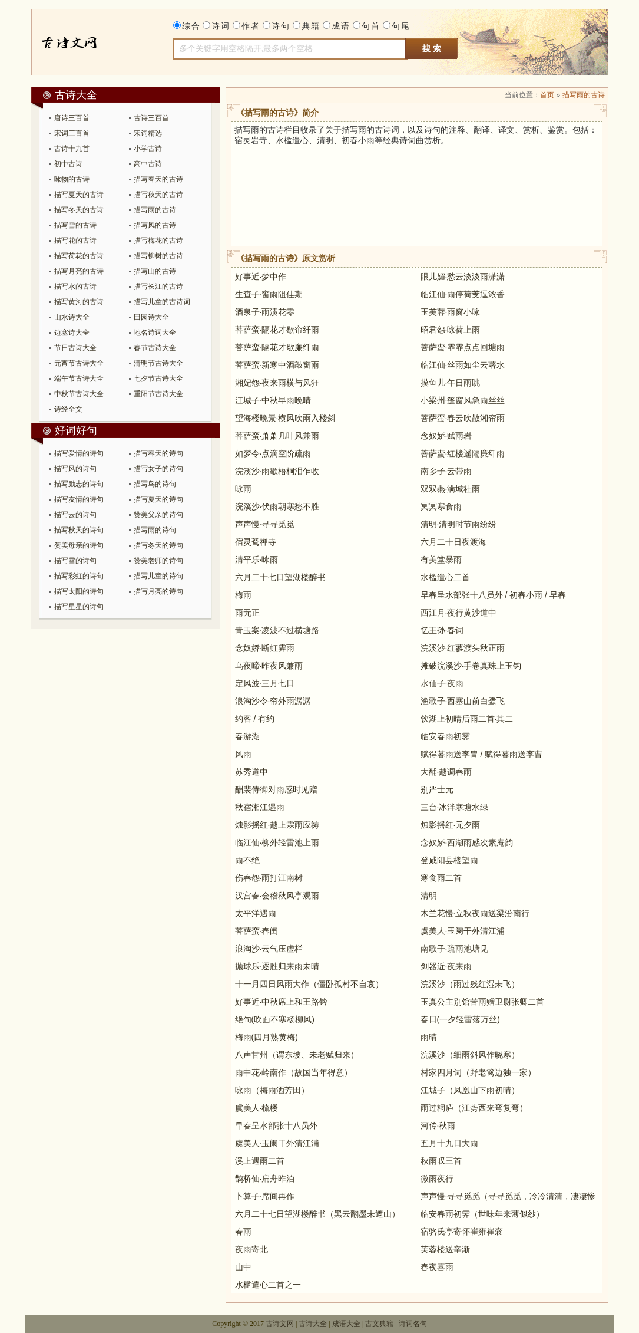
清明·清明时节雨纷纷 (459, 524)
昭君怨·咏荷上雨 (451, 329)
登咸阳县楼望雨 (449, 860)
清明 (429, 895)
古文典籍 (379, 1323)
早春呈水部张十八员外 (276, 1125)
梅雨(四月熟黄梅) (266, 1037)
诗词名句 (413, 1323)
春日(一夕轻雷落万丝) (460, 1019)
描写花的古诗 (75, 240)
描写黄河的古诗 (79, 302)
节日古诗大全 (75, 348)
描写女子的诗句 (158, 469)
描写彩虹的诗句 (79, 576)
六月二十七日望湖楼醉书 (280, 577)
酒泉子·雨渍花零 (265, 312)
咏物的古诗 (72, 179)
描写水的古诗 (75, 286)
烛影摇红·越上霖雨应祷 (277, 825)
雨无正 (247, 612)
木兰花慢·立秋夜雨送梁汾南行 (475, 913)
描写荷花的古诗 (79, 256)
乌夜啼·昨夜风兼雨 (269, 665)
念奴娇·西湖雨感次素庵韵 (467, 842)
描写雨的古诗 (155, 210)
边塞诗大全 (72, 332)
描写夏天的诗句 (158, 499)
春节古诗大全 (155, 348)
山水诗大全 (72, 317)
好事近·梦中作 (261, 276)
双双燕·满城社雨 (451, 488)
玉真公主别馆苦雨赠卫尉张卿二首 (482, 1001)
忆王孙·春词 (442, 630)
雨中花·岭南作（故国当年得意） (294, 1072)
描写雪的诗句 (75, 561)
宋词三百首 (72, 133)
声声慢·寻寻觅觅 (265, 524)
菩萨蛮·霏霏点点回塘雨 (463, 347)
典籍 (311, 26)
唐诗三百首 (72, 118)
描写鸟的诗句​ (155, 484)
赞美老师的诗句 (158, 561)
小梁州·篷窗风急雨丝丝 (463, 400)
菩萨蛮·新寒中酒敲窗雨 (277, 365)
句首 (371, 26)
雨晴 (429, 1037)
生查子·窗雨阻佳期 (269, 294)
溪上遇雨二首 (259, 1161)
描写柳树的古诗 (158, 256)
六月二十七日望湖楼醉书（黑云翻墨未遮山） (317, 1214)
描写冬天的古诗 (79, 210)
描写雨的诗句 (155, 530)
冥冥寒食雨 (441, 506)
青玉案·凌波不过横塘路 (277, 630)
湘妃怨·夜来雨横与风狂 (277, 382)
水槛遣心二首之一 (268, 1284)
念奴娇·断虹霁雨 (265, 648)
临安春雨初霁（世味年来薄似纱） (482, 1214)
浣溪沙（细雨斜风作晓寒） (470, 1054)
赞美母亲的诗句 (79, 545)
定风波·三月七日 (265, 683)
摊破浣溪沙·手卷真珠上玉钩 (471, 665)
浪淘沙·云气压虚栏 (269, 948)
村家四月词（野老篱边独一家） (478, 1072)
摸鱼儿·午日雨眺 (451, 382)
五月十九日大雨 (449, 1143)
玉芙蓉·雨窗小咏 (451, 312)
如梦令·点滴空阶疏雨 (273, 453)
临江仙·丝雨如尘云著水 (463, 365)
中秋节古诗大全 (79, 394)
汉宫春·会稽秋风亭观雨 (277, 895)
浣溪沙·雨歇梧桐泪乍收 (277, 471)
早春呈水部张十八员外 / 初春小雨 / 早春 (493, 595)
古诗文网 (280, 1323)
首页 (547, 95)
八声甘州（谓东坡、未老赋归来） (297, 1054)
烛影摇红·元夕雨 (451, 825)
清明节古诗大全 (158, 363)
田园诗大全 (151, 317)
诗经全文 (68, 409)
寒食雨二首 (441, 878)
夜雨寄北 (251, 1249)
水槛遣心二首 (445, 577)
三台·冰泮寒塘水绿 (455, 807)
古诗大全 (83, 42)
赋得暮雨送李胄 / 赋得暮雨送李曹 (482, 754)
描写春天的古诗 (158, 179)
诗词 (220, 26)
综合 (191, 26)
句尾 (401, 26)
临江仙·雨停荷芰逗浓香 (463, 294)
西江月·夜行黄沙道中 (459, 612)
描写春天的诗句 (158, 453)
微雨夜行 (437, 1178)
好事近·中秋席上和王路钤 (281, 1001)
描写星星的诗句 (79, 607)
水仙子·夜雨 (442, 683)
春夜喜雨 (437, 1267)
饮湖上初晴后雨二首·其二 (467, 718)
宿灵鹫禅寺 (255, 542)
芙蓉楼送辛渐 (445, 1249)
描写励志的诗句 (79, 484)
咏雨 (243, 488)
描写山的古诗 (155, 271)
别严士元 (437, 789)
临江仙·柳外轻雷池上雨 (277, 842)
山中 (243, 1267)
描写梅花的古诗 (158, 240)
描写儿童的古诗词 (162, 302)
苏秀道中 (251, 771)
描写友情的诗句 (79, 499)
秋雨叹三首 (441, 1161)
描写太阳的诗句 (79, 591)
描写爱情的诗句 (79, 453)
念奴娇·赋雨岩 (446, 435)
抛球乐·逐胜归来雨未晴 (277, 966)
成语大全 (346, 1323)
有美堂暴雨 (441, 559)
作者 (250, 26)
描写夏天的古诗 (79, 194)
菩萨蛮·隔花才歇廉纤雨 (277, 347)
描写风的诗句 (75, 469)
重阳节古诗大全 (158, 394)
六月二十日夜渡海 (453, 542)
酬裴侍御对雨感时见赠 (276, 789)
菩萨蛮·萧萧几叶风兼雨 (277, 435)
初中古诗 (68, 164)
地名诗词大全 (155, 332)
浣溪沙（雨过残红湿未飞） (470, 984)
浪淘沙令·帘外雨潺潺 (273, 701)
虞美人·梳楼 (257, 1108)
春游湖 (247, 736)
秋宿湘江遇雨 (259, 807)
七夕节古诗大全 (158, 378)
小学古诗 (148, 148)
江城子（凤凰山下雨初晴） (470, 1090)
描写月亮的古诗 (79, 271)
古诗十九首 (72, 148)
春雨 (243, 1231)
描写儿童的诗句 (158, 576)
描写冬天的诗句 (158, 545)
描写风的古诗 (155, 225)
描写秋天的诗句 (79, 530)
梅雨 (243, 595)
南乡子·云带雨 (446, 471)
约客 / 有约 (255, 718)
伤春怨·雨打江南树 (269, 878)
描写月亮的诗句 (158, 591)
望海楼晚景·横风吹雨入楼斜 (285, 418)
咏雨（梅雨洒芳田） (272, 1090)
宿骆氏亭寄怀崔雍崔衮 (462, 1231)
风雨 (243, 754)
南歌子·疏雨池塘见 (455, 948)
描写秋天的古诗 (158, 194)
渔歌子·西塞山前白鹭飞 (463, 701)
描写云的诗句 (75, 515)
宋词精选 (148, 133)
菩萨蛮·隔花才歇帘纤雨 (277, 329)
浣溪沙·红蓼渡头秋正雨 (463, 648)
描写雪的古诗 (75, 225)
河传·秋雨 (438, 1125)
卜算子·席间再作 (265, 1196)
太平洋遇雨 (255, 913)
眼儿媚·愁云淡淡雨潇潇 (463, 276)
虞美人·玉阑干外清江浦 (463, 931)
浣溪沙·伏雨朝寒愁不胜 (277, 506)
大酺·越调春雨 (446, 771)
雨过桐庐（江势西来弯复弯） (474, 1108)
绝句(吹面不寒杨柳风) (274, 1019)
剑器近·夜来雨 (446, 966)
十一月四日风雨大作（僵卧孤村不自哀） (309, 984)
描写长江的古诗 (158, 286)
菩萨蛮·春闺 (257, 931)
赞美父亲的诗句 (158, 515)
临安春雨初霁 (445, 736)
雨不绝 (247, 860)
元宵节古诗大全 (79, 363)
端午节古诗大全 (79, 378)
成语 (341, 26)
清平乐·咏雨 (257, 559)
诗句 (281, 26)
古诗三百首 (151, 118)
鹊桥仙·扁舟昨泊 (265, 1178)
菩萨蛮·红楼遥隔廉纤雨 (463, 453)
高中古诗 (148, 164)
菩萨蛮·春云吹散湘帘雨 (463, 418)
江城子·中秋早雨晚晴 (273, 400)
